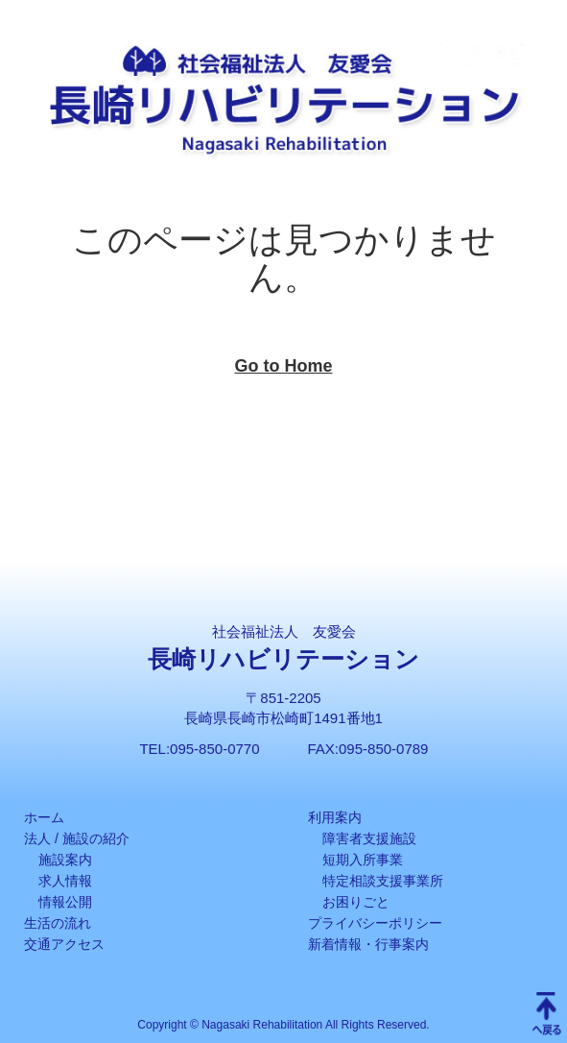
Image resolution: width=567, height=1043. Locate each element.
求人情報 (65, 880)
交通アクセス (64, 944)
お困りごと (356, 902)
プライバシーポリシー (375, 923)
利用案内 (335, 817)
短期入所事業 (362, 859)
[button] (527, 40)
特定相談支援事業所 (382, 880)
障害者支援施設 (369, 838)
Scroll (547, 1015)
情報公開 (65, 902)
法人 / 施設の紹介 (77, 838)
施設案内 (65, 859)
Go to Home (284, 366)
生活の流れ (57, 923)
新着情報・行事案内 (368, 944)
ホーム (44, 817)
